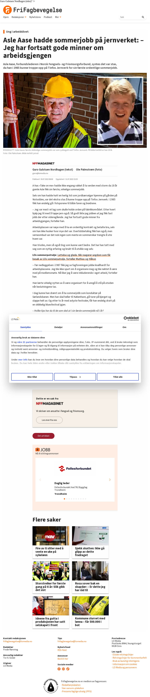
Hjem (6, 17)
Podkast (48, 17)
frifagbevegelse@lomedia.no (17, 641)
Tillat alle (118, 376)
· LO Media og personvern (124, 667)
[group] (75, 480)
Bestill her (63, 658)
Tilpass (75, 376)
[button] (110, 480)
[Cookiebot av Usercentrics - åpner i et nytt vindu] (126, 318)
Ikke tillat (32, 376)
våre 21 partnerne (27, 342)
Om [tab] (124, 327)
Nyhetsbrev (35, 17)
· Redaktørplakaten (70, 685)
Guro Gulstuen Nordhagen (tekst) (53, 170)
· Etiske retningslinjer (122, 654)
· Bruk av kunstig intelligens (125, 661)
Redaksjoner (19, 17)
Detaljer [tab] (58, 327)
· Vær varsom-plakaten (72, 688)
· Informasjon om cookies (124, 664)
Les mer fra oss (49, 420)
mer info (23, 359)
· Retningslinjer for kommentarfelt (129, 657)
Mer (58, 17)
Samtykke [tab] (25, 327)
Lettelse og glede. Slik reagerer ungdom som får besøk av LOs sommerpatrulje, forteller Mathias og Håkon (71, 257)
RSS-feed (62, 650)
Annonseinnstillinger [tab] (91, 327)
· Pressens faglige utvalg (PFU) (76, 691)
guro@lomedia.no (40, 173)
